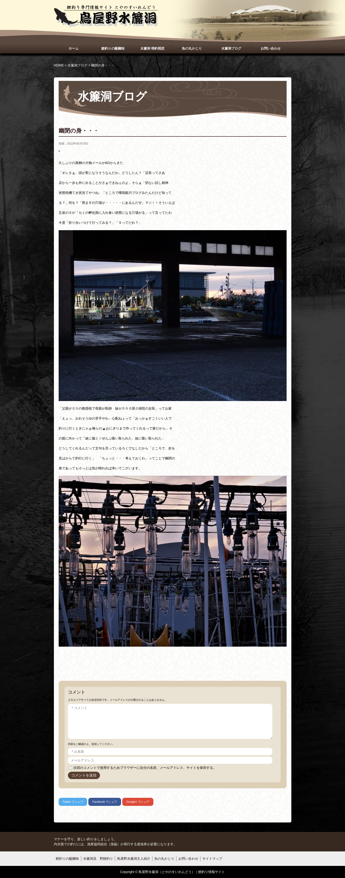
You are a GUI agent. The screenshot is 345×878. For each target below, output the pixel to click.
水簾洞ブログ (231, 48)
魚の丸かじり (192, 48)
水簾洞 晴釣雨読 (152, 48)
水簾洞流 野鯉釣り (98, 858)
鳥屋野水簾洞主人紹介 (133, 858)
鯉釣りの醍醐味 (113, 48)
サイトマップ (212, 858)
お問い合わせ (271, 48)
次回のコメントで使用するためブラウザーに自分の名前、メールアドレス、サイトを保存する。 (144, 768)
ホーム (74, 48)
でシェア (73, 801)
